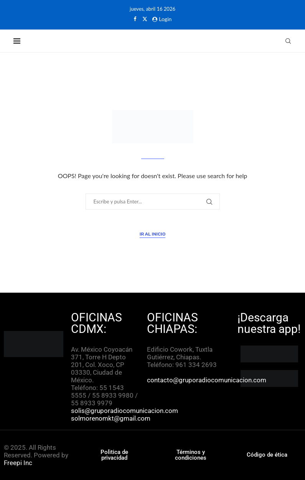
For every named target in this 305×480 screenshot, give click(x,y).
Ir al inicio (153, 234)
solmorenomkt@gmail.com (111, 418)
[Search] (288, 41)
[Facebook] (135, 19)
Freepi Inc (18, 463)
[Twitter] (144, 19)
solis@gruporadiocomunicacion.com (124, 410)
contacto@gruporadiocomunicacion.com (206, 380)
